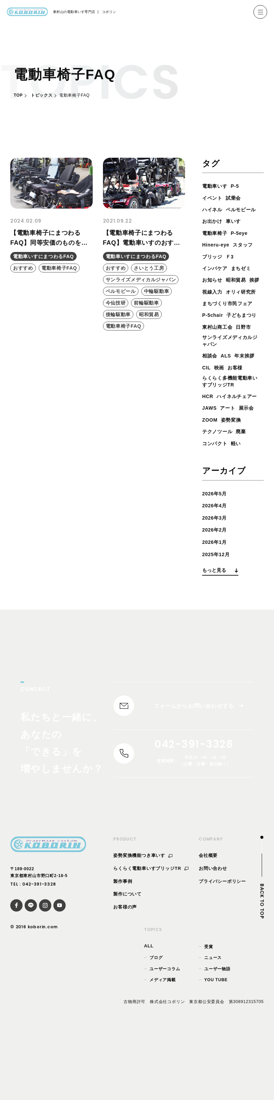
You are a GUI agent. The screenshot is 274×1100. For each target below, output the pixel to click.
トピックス (41, 95)
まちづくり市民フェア (231, 327)
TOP (18, 95)
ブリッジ (213, 268)
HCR (208, 446)
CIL (233, 404)
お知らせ (213, 292)
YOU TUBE (215, 1047)
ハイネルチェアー (225, 458)
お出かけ (213, 233)
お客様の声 (125, 974)
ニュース (213, 1025)
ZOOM (211, 481)
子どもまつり (219, 350)
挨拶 (208, 303)
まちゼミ (245, 280)
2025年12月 (218, 616)
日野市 (248, 362)
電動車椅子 (216, 245)
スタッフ (248, 256)
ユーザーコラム (164, 1036)
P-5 (239, 186)
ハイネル (213, 209)
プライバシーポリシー (222, 948)
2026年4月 (216, 567)
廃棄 (246, 493)
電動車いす (216, 186)
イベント (213, 198)
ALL (149, 1013)
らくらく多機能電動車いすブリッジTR (231, 430)
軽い (240, 505)
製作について (127, 961)
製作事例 (122, 948)
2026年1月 (216, 604)
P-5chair (214, 338)
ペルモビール (219, 221)
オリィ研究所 (219, 315)
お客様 (210, 416)
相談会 (210, 392)
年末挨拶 (213, 404)
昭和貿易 (240, 292)
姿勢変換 (234, 481)
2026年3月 (216, 579)
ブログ (155, 1025)
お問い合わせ (213, 935)
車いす (237, 233)
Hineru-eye (217, 256)
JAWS (210, 470)
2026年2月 (216, 592)
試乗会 (237, 198)
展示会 (251, 470)
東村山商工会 (219, 362)
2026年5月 (216, 555)
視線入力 (228, 303)
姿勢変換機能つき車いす (142, 923)
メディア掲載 (162, 1047)
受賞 (208, 1014)
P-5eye (243, 245)
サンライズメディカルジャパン (231, 376)
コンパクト (216, 505)
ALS (228, 392)
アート (230, 470)
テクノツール (219, 493)
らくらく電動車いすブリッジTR (150, 935)
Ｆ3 (233, 268)
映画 (247, 404)
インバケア (216, 280)
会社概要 (208, 923)
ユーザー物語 (217, 1036)
